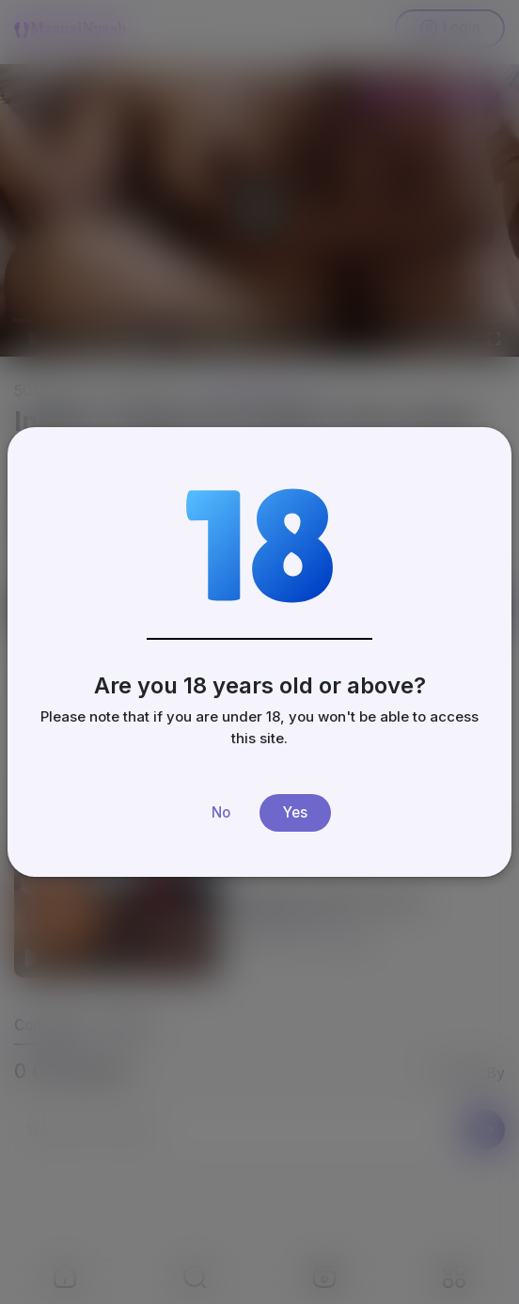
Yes (295, 812)
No (221, 812)
